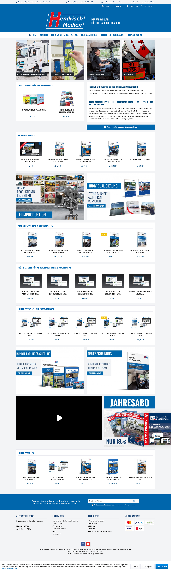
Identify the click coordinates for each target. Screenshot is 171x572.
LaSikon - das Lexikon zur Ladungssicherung (113, 478)
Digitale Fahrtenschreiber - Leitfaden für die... (31, 478)
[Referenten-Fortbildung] (111, 35)
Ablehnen (135, 567)
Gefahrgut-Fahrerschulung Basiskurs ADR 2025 (85, 160)
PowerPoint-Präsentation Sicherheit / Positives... (140, 293)
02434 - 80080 (23, 526)
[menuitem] (147, 6)
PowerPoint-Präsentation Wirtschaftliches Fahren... (30, 293)
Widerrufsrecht (58, 523)
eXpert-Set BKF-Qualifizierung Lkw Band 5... (140, 334)
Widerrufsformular (59, 529)
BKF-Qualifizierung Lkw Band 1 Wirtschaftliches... (30, 251)
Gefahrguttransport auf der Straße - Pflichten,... (58, 160)
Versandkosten (107, 549)
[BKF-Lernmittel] (41, 35)
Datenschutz (57, 526)
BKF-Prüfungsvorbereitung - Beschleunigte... (30, 160)
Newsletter (93, 523)
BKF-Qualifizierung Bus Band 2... (140, 159)
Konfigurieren (162, 567)
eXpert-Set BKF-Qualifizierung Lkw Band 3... (85, 334)
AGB (54, 531)
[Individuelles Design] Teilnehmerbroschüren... (67, 111)
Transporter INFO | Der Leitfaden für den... (140, 478)
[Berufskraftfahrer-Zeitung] (65, 35)
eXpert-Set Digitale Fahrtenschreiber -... (58, 478)
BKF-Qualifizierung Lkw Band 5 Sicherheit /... (140, 251)
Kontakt (92, 529)
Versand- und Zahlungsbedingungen (65, 521)
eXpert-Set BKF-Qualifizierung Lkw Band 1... (30, 334)
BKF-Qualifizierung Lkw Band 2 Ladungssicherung (58, 251)
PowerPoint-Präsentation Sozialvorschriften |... (85, 293)
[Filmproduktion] (134, 35)
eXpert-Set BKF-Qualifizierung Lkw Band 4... (113, 334)
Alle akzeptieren (147, 567)
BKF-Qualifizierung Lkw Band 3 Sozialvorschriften (85, 251)
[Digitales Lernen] (89, 35)
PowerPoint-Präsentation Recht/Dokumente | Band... (112, 293)
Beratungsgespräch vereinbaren (100, 531)
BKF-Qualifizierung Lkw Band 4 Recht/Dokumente (113, 251)
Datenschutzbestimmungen (105, 505)
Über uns (92, 526)
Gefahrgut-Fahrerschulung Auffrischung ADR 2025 (113, 160)
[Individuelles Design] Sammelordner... (33, 110)
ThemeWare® (98, 554)
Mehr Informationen (9, 569)
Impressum (57, 534)
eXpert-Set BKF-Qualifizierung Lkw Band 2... (58, 334)
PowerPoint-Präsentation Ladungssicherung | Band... (58, 293)
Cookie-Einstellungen (96, 521)
